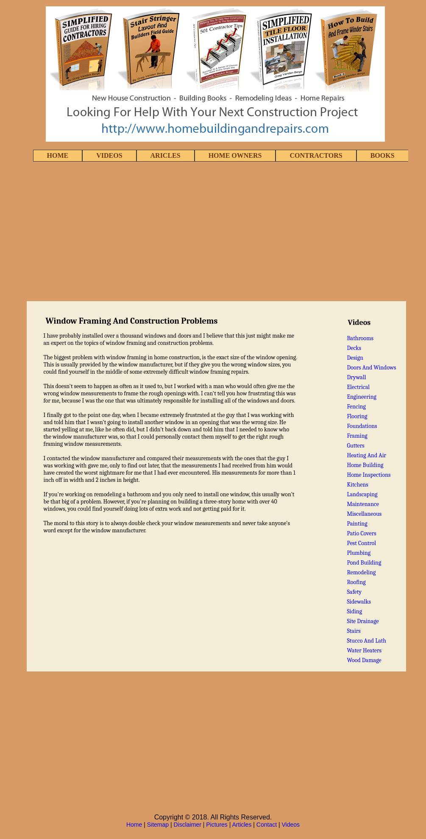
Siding (354, 611)
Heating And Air (366, 455)
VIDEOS (109, 155)
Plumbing (358, 553)
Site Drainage (363, 621)
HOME (58, 155)
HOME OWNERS (235, 155)
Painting (357, 523)
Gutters (355, 445)
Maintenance (363, 504)
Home (134, 824)
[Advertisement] (213, 232)
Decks (354, 348)
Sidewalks (359, 601)
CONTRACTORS (316, 155)
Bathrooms (360, 338)
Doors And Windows (371, 367)
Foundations (362, 426)
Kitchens (357, 484)
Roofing (356, 582)
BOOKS (382, 155)
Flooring (357, 416)
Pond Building (364, 562)
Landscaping (362, 494)
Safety (354, 592)
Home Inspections (368, 474)
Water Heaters (364, 650)
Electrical (358, 387)
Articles (242, 824)
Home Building (365, 465)
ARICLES (165, 155)
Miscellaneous (364, 513)
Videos (291, 824)
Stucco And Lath (366, 640)
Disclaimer (187, 824)
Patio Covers (361, 533)
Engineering (361, 396)
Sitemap (158, 824)
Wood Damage (364, 660)
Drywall (356, 377)
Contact (266, 824)
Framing (357, 435)
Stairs (353, 631)
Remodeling (361, 572)
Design (355, 357)
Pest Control (361, 543)
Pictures (217, 824)
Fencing (356, 406)
